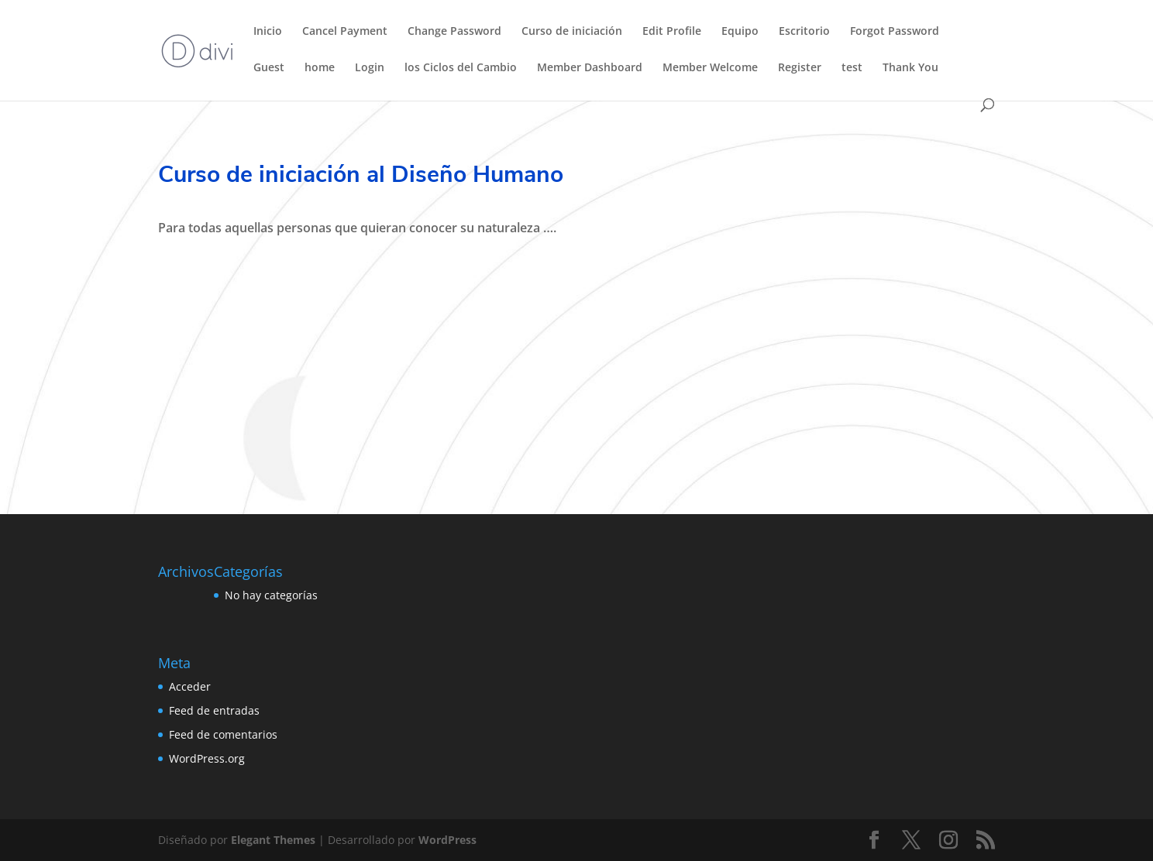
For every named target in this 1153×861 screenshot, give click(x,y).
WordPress (447, 839)
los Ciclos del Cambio (460, 68)
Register (799, 68)
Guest (268, 68)
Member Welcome (710, 68)
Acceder (190, 686)
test (852, 68)
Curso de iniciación (571, 32)
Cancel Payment (344, 32)
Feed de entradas (214, 710)
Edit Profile (671, 32)
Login (369, 68)
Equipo (740, 32)
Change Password (454, 32)
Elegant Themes (273, 839)
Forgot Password (894, 32)
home (320, 68)
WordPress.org (207, 758)
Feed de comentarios (223, 734)
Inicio (267, 32)
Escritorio (804, 32)
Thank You (910, 68)
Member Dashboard (589, 68)
